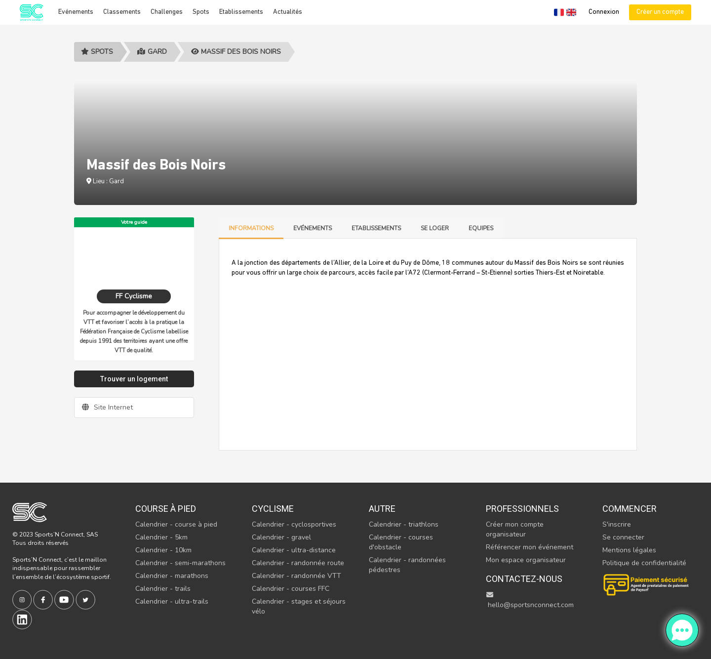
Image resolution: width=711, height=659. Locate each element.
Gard (152, 51)
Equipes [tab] (481, 228)
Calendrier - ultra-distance (294, 550)
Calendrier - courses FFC (290, 588)
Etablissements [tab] (376, 228)
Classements (122, 12)
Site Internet (107, 407)
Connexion (604, 12)
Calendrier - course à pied (176, 524)
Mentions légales (629, 550)
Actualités (287, 12)
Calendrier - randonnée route (298, 563)
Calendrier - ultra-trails (171, 601)
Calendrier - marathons (171, 575)
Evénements (75, 12)
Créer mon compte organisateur (515, 529)
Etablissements (241, 12)
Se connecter (623, 537)
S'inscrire (616, 524)
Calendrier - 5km (161, 537)
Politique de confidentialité (644, 563)
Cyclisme (273, 508)
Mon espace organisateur (526, 560)
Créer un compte (660, 12)
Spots (201, 12)
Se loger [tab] (435, 228)
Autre (382, 508)
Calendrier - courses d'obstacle (401, 542)
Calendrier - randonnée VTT (296, 575)
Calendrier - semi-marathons (180, 563)
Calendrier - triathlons (403, 524)
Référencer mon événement (529, 547)
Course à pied (165, 508)
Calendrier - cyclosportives (294, 524)
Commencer (629, 508)
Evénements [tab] (312, 228)
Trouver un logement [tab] (134, 379)
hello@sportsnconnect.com (530, 600)
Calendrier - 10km (163, 550)
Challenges (167, 12)
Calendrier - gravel (281, 537)
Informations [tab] (251, 228)
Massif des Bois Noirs (236, 51)
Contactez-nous (524, 579)
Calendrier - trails (163, 588)
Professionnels (522, 508)
